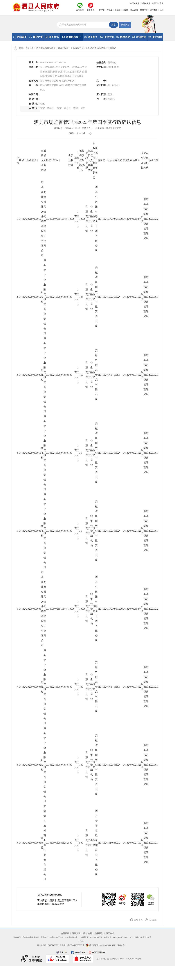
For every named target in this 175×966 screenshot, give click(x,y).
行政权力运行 (79, 48)
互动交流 (107, 37)
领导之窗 (36, 37)
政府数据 (139, 37)
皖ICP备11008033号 (75, 945)
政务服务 (91, 37)
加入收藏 (153, 10)
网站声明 (76, 933)
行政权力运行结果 (97, 48)
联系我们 (99, 933)
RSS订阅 (134, 10)
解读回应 (123, 37)
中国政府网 (134, 3)
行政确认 (112, 48)
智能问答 (125, 24)
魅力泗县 (155, 37)
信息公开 (29, 48)
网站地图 (87, 933)
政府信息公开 (71, 37)
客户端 (102, 10)
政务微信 (80, 10)
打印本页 (138, 919)
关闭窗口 (153, 919)
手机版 (109, 10)
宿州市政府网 (157, 3)
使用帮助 (65, 933)
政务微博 (90, 10)
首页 (21, 48)
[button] (116, 10)
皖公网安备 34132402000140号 (101, 945)
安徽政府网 (145, 3)
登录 (161, 10)
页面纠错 (110, 933)
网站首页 (20, 37)
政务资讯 (52, 37)
